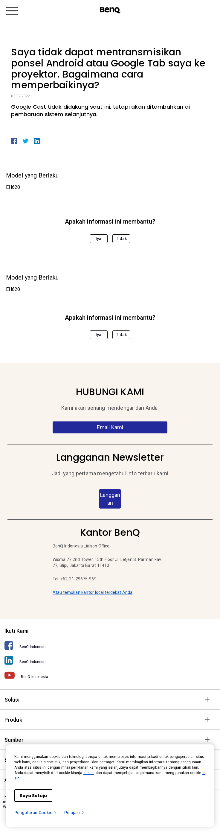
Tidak (121, 238)
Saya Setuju (33, 796)
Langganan (110, 499)
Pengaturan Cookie (35, 812)
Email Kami (110, 427)
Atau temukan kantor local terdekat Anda (92, 592)
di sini (88, 773)
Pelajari (74, 812)
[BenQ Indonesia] (110, 645)
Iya (98, 238)
